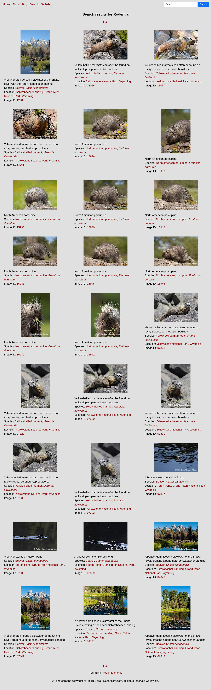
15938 (20, 227)
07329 (20, 433)
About (16, 4)
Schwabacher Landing (29, 91)
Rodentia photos (112, 672)
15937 (161, 171)
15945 (91, 283)
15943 (20, 283)
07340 (161, 577)
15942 (161, 227)
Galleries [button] (46, 4)
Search (34, 4)
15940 (91, 227)
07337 (161, 493)
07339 (91, 573)
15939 (20, 354)
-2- (106, 22)
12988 (20, 100)
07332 (20, 498)
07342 (91, 641)
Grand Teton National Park (189, 485)
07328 (161, 347)
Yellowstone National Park (102, 81)
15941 (91, 354)
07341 (20, 656)
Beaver (19, 87)
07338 (20, 573)
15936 (91, 156)
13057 (161, 85)
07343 (161, 656)
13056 (91, 85)
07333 (91, 512)
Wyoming (27, 96)
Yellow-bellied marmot (99, 73)
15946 (161, 283)
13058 (20, 164)
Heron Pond (164, 485)
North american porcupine (101, 148)
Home (6, 4)
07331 (161, 433)
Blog (25, 4)
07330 (91, 418)
